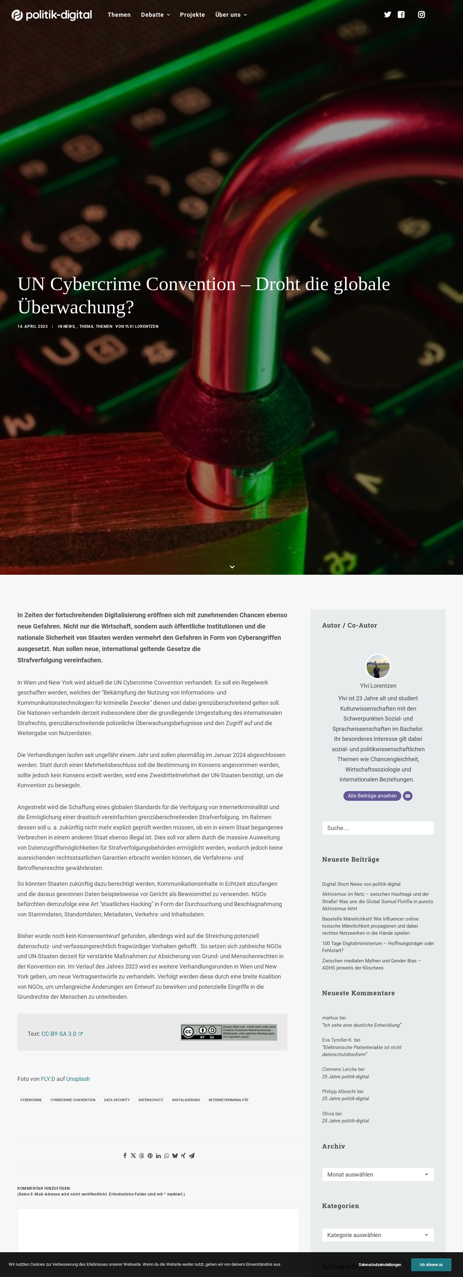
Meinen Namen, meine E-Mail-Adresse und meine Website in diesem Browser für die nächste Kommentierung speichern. (137, 944)
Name (27, 908)
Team (396, 1231)
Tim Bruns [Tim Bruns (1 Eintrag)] (337, 1006)
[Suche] (378, 453)
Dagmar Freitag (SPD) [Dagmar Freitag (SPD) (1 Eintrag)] (386, 929)
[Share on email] (191, 781)
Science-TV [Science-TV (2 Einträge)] (365, 995)
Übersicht (400, 1210)
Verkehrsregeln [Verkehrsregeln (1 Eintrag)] (376, 1006)
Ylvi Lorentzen (141, 139)
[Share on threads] (141, 781)
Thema (86, 139)
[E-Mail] (408, 421)
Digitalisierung (186, 726)
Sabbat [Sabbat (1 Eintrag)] (334, 995)
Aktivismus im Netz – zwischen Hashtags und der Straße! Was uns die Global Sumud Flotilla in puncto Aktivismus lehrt (267, 1240)
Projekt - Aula (325, 1237)
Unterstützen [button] (86, 1125)
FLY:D (48, 704)
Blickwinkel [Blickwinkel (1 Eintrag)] (389, 918)
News (69, 139)
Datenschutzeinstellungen (380, 1265)
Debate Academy (183, 1209)
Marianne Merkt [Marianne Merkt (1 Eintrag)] (343, 984)
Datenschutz (151, 726)
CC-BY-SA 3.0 (58, 659)
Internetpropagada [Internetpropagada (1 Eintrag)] (346, 973)
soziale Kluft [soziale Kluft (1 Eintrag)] (402, 995)
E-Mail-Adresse (136, 908)
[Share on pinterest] (150, 781)
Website (221, 908)
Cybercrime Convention (72, 726)
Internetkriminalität (229, 726)
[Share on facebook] (125, 781)
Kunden (319, 1247)
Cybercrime (31, 726)
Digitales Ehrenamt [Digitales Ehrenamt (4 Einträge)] (346, 951)
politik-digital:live (183, 1219)
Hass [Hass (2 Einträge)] (380, 962)
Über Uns (397, 1190)
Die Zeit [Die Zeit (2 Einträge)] (334, 940)
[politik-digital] (52, 15)
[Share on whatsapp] (166, 781)
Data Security (117, 726)
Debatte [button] (155, 14)
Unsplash (78, 704)
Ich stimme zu (431, 1265)
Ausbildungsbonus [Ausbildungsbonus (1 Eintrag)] (345, 918)
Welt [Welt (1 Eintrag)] (410, 1006)
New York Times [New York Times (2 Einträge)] (387, 984)
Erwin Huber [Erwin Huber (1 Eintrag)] (390, 951)
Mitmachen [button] (379, 1125)
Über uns (231, 14)
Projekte (192, 14)
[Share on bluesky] (175, 781)
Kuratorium (402, 1251)
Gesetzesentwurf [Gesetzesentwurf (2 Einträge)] (344, 962)
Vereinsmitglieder (409, 1241)
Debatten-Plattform (332, 1209)
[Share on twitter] (133, 781)
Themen (119, 14)
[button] (448, 15)
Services (399, 1221)
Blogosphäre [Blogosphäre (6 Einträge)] (340, 929)
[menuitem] (119, 15)
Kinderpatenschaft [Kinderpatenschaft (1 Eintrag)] (397, 973)
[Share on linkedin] (158, 781)
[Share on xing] (183, 781)
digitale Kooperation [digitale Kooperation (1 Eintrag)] (375, 940)
